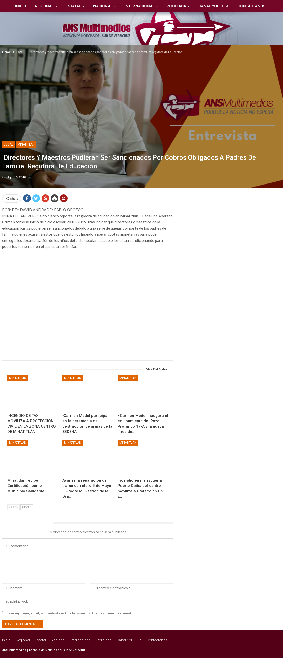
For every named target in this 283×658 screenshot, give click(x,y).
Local (8, 144)
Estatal (72, 6)
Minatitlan (26, 144)
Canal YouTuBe (215, 6)
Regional (42, 6)
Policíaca (177, 6)
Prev (13, 507)
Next (26, 507)
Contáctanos (254, 6)
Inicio (18, 6)
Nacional (102, 6)
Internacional (140, 6)
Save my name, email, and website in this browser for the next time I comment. (69, 613)
